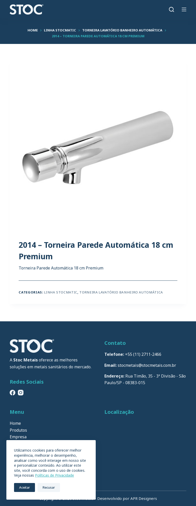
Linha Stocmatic (60, 292)
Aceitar (24, 487)
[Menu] (184, 9)
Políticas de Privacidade (54, 475)
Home (15, 423)
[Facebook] (12, 392)
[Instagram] (20, 392)
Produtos (18, 430)
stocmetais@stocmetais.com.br (147, 365)
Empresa (18, 437)
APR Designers (143, 498)
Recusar (49, 487)
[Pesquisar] (171, 9)
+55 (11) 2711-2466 (143, 354)
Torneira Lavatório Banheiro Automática (121, 292)
